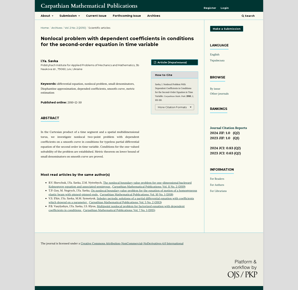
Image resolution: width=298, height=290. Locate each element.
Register (210, 7)
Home (45, 27)
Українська (217, 60)
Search (248, 15)
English (214, 54)
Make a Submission (227, 28)
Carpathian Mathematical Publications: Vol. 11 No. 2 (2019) (148, 186)
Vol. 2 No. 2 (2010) (75, 27)
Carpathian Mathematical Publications (89, 6)
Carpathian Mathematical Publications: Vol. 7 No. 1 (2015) (119, 210)
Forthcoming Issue (127, 15)
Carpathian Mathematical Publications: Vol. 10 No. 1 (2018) (136, 194)
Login (225, 7)
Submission (68, 15)
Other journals (219, 93)
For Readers (217, 178)
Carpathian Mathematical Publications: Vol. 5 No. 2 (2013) (125, 202)
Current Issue (96, 15)
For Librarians (218, 191)
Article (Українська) (172, 62)
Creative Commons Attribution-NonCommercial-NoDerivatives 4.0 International (132, 243)
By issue (215, 88)
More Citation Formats (172, 107)
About (46, 15)
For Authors (217, 185)
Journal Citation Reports (228, 128)
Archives (153, 15)
